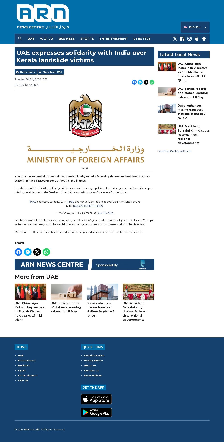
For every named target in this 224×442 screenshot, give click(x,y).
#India (70, 201)
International (26, 360)
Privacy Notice (93, 360)
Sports (87, 39)
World (46, 39)
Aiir (37, 429)
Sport (22, 370)
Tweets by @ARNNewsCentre (174, 151)
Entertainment (113, 39)
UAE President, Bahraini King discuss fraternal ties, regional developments (138, 302)
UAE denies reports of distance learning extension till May (66, 298)
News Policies (93, 375)
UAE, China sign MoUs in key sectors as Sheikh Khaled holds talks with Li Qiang (30, 302)
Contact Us (91, 370)
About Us (90, 365)
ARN (26, 429)
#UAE (32, 201)
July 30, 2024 (105, 213)
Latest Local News (180, 54)
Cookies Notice (94, 355)
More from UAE (52, 72)
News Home (27, 72)
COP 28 (23, 380)
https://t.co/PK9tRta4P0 (88, 206)
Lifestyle (142, 39)
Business (67, 39)
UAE (31, 39)
